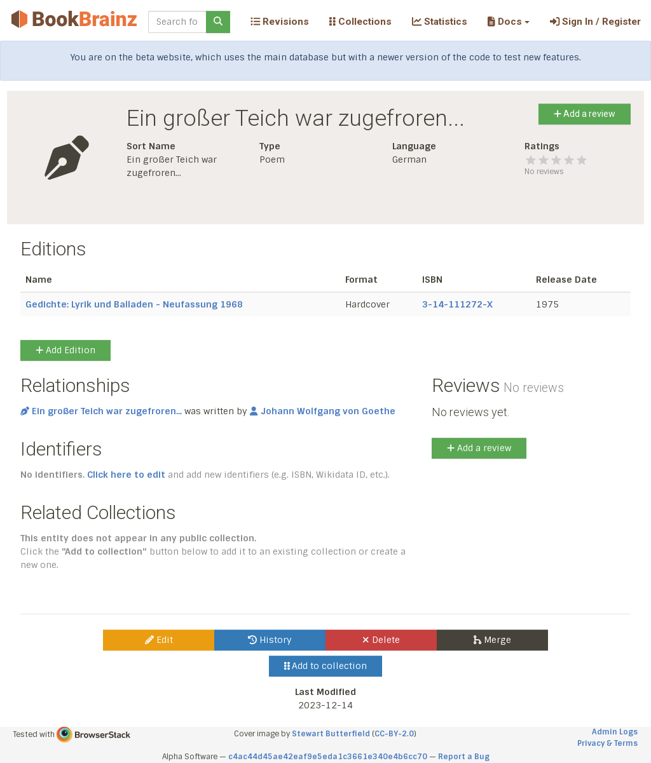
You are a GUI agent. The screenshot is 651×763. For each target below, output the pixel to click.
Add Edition (65, 350)
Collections (360, 21)
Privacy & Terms (607, 743)
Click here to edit (126, 474)
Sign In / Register (595, 21)
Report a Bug (464, 757)
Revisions (279, 21)
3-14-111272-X (457, 304)
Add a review (584, 114)
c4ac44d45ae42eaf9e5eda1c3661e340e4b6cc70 (327, 757)
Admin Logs (615, 732)
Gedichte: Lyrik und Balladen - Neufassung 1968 (134, 304)
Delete (381, 639)
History (270, 639)
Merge (492, 639)
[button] (508, 21)
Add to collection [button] (325, 666)
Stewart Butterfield (331, 734)
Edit (159, 639)
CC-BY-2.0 (394, 734)
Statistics (439, 21)
